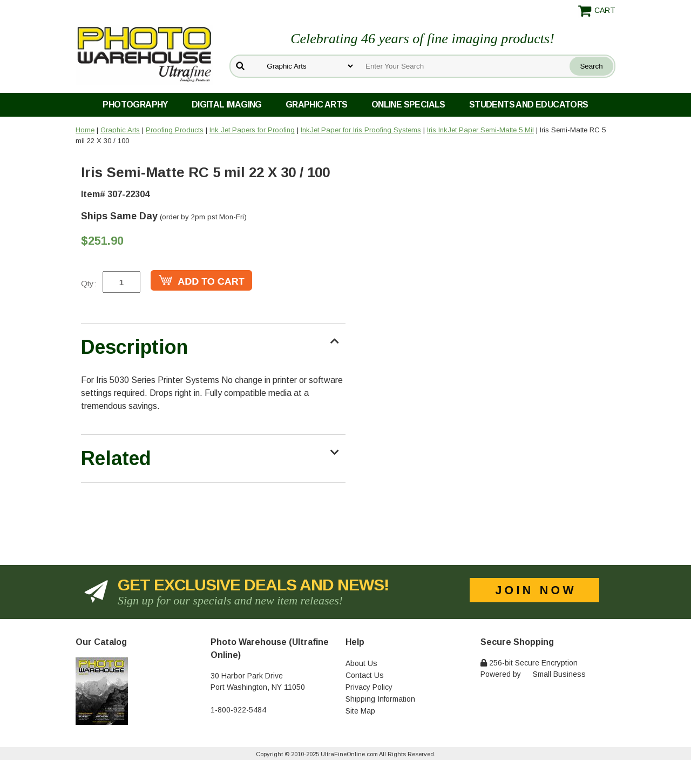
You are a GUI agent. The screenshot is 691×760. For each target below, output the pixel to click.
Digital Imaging (227, 104)
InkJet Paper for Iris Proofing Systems (361, 130)
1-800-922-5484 (238, 709)
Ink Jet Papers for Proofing (252, 130)
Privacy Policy (369, 687)
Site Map (360, 711)
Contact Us (365, 675)
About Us (361, 663)
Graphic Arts (317, 104)
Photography (135, 104)
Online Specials (408, 104)
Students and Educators (528, 104)
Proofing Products (175, 130)
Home (85, 130)
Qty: (88, 283)
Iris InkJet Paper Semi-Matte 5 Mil (480, 130)
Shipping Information (380, 699)
